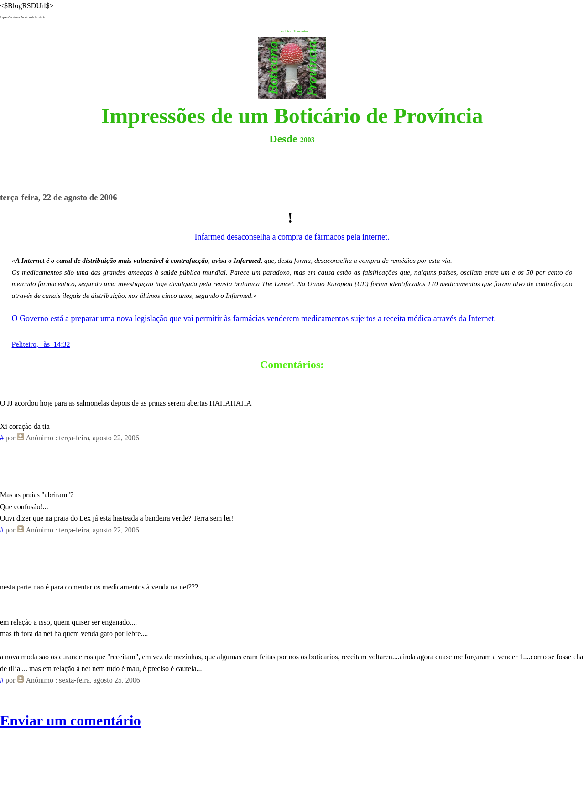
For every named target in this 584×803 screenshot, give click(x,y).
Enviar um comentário (70, 720)
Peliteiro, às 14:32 (41, 344)
